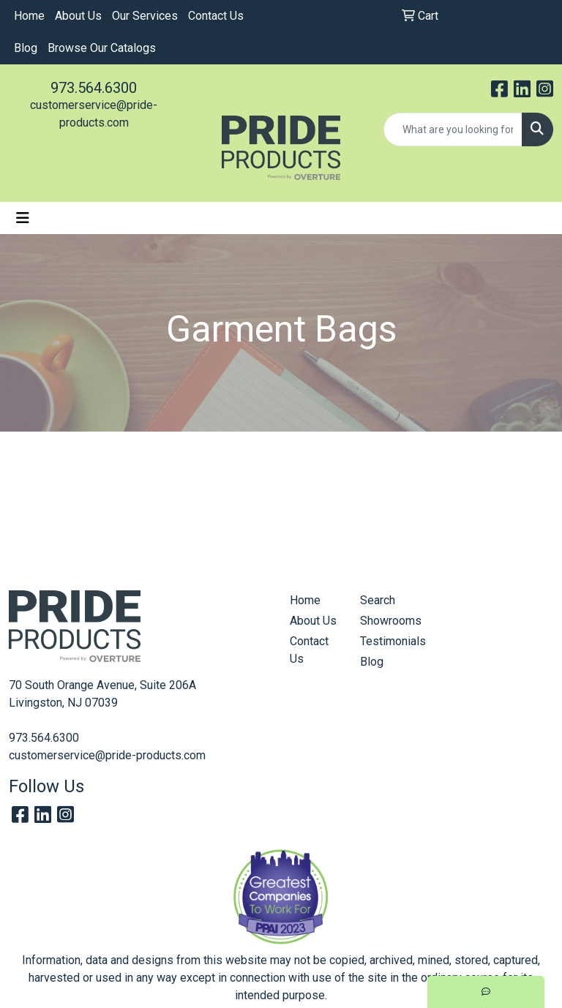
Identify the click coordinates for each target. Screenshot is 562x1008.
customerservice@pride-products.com (107, 755)
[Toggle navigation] (22, 218)
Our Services (145, 16)
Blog (25, 48)
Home (29, 16)
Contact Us (216, 16)
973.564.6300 (93, 88)
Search (377, 600)
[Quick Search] (452, 129)
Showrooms (386, 621)
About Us (78, 16)
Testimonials (386, 641)
